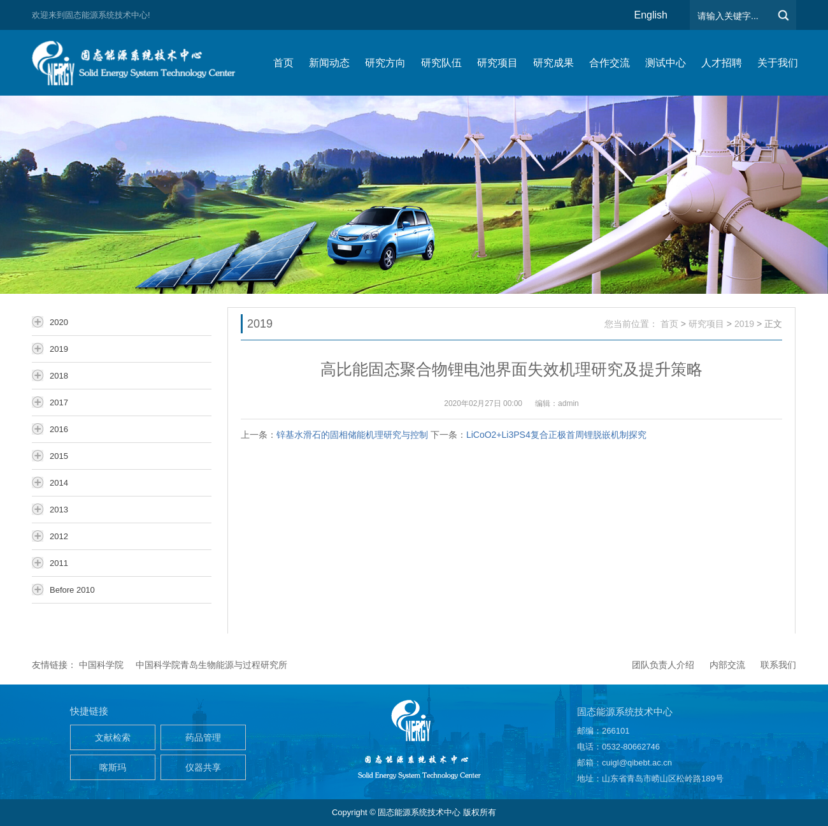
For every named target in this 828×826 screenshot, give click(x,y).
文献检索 (113, 737)
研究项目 (706, 324)
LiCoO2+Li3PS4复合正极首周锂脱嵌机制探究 (556, 435)
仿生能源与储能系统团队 (140, 63)
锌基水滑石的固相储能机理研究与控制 (352, 435)
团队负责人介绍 (663, 665)
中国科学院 (101, 665)
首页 (669, 324)
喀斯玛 (112, 767)
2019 (744, 324)
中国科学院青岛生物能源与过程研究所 (211, 665)
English (650, 15)
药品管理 (203, 737)
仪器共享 (203, 767)
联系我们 (778, 665)
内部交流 (727, 665)
